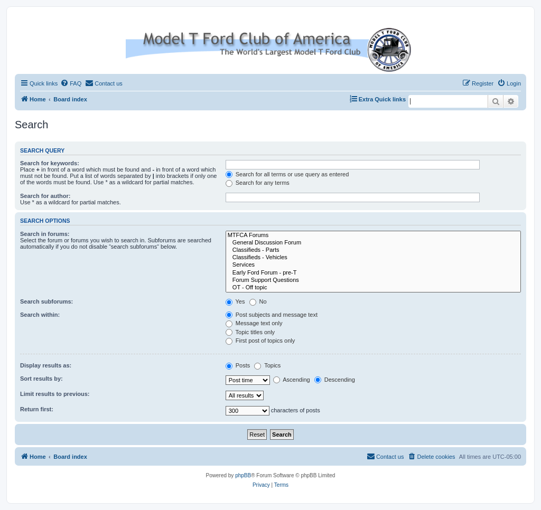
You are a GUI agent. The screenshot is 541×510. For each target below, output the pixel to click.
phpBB (243, 475)
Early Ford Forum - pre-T (373, 273)
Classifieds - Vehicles (373, 257)
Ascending (291, 379)
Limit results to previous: (54, 394)
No (258, 301)
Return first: (36, 409)
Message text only (254, 323)
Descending (334, 379)
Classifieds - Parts (373, 250)
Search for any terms (258, 183)
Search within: (40, 314)
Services (373, 265)
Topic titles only (250, 332)
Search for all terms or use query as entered (287, 174)
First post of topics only (260, 340)
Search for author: (45, 196)
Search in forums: (45, 234)
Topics (267, 365)
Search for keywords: (49, 163)
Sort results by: (41, 378)
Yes (235, 301)
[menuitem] (70, 83)
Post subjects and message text (272, 314)
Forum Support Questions (373, 280)
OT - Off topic (373, 287)
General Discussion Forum (373, 243)
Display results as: (45, 365)
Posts (238, 365)
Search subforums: (46, 301)
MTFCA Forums (373, 235)
